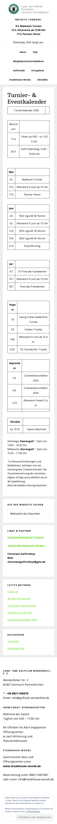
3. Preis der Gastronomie (21, 605)
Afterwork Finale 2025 (19, 612)
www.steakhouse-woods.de (22, 766)
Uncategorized (15, 648)
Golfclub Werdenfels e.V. (28, 9)
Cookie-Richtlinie (33, 811)
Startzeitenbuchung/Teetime (25, 537)
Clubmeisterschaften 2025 (22, 619)
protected (13, 641)
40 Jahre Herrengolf (18, 598)
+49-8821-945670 (17, 693)
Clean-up (12, 591)
